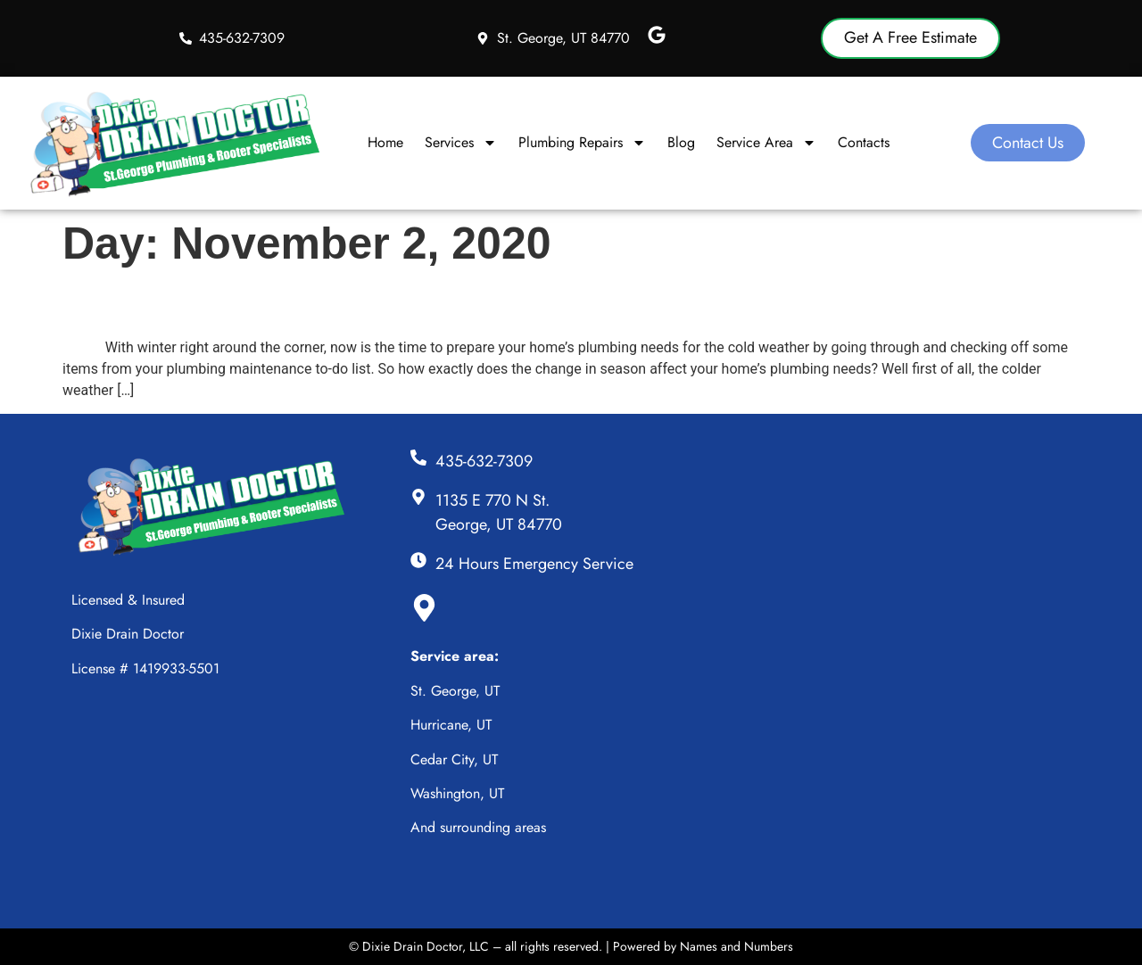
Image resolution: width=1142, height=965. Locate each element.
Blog (681, 142)
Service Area (766, 143)
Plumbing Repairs (582, 143)
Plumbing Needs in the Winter (274, 303)
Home (385, 142)
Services (461, 143)
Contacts (864, 142)
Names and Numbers (736, 946)
